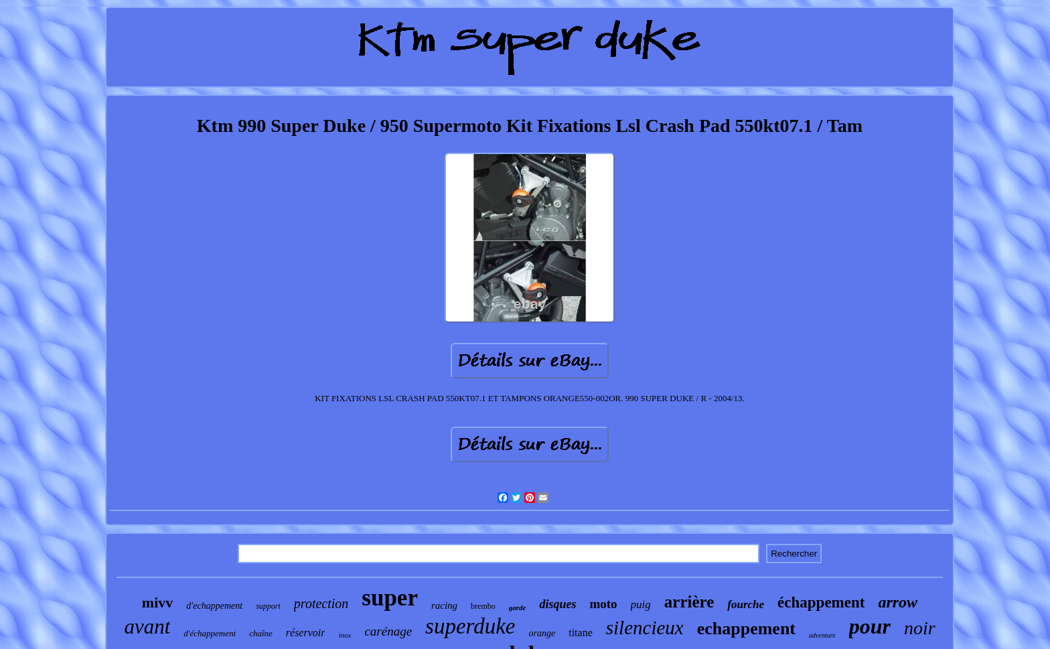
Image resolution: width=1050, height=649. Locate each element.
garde (517, 607)
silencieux (645, 627)
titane (581, 632)
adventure (822, 635)
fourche (745, 604)
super (390, 598)
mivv (157, 602)
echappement (746, 628)
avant (147, 626)
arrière (689, 602)
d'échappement (209, 633)
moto (603, 604)
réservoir (305, 632)
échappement (821, 602)
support (268, 606)
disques (557, 604)
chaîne (261, 633)
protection (321, 603)
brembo (483, 606)
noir (919, 628)
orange (542, 633)
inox (344, 635)
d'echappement (214, 606)
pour (870, 626)
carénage (388, 631)
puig (641, 604)
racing (444, 605)
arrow (897, 602)
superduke (470, 626)
